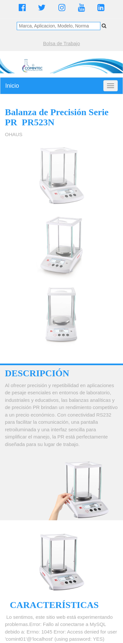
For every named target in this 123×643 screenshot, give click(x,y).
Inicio (12, 85)
